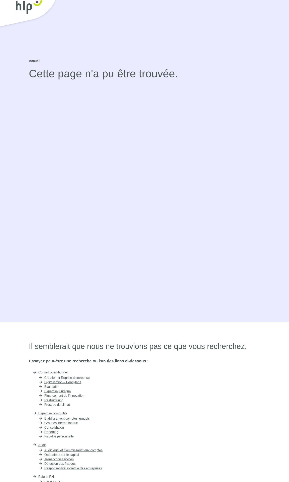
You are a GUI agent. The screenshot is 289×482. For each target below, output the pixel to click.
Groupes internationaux (61, 423)
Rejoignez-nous (228, 13)
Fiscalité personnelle (59, 436)
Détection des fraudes (61, 464)
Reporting (51, 432)
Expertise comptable (119, 24)
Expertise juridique (58, 391)
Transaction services (59, 459)
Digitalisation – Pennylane (63, 382)
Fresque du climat (58, 405)
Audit (149, 24)
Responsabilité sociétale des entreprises (74, 468)
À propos (236, 24)
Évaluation (51, 387)
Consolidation (54, 427)
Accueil (34, 61)
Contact (263, 13)
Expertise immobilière (204, 24)
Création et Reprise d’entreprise (68, 378)
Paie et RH (171, 24)
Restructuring (54, 400)
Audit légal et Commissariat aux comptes (74, 450)
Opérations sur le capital (62, 455)
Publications (261, 24)
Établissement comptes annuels (68, 418)
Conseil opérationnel (80, 24)
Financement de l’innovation (64, 396)
